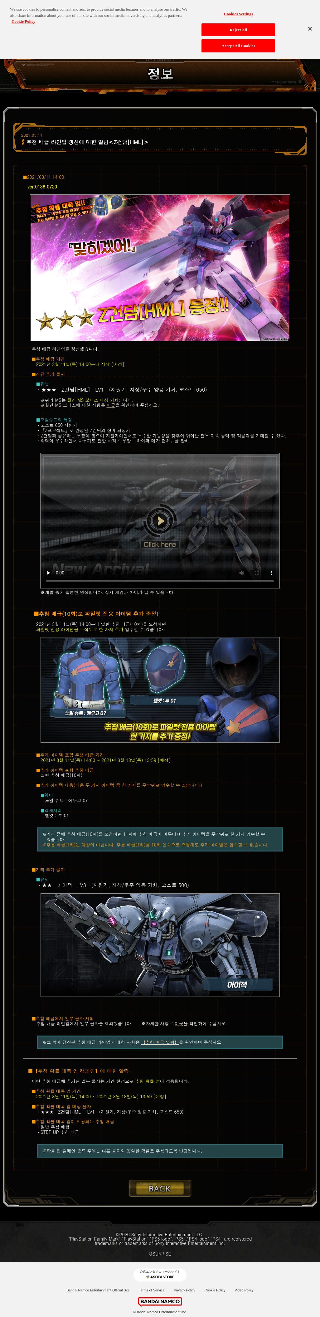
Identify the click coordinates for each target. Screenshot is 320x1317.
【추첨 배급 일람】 (160, 1042)
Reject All (238, 27)
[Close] (310, 26)
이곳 (111, 405)
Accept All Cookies (238, 43)
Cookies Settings (238, 11)
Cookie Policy (215, 1290)
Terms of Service (151, 1290)
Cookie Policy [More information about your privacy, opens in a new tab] (23, 19)
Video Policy (244, 1290)
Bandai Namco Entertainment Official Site (97, 1290)
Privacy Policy (184, 1290)
